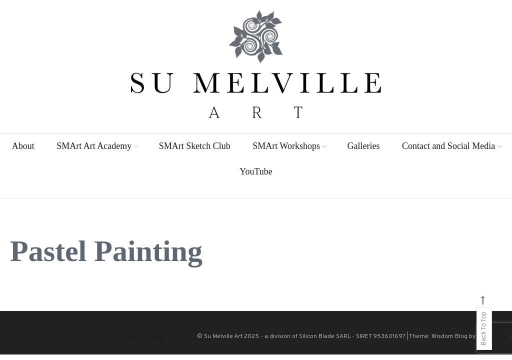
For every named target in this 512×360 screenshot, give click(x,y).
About (23, 146)
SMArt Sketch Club (194, 146)
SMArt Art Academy (94, 146)
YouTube (256, 171)
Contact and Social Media (448, 146)
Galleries (363, 146)
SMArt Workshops (286, 146)
